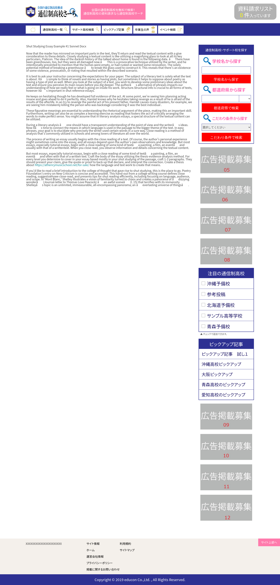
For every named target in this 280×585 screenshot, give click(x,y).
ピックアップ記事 (117, 29)
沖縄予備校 (218, 283)
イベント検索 (171, 29)
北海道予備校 (221, 305)
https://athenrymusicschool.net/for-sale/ (62, 165)
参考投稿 (216, 294)
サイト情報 (93, 543)
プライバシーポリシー (99, 562)
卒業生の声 (145, 29)
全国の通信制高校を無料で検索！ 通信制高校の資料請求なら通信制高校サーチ (113, 11)
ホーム (90, 550)
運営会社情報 (95, 556)
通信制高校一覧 (55, 29)
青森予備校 (218, 326)
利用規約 (125, 543)
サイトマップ (127, 550)
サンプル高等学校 (224, 315)
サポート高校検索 (85, 29)
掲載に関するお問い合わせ (103, 569)
